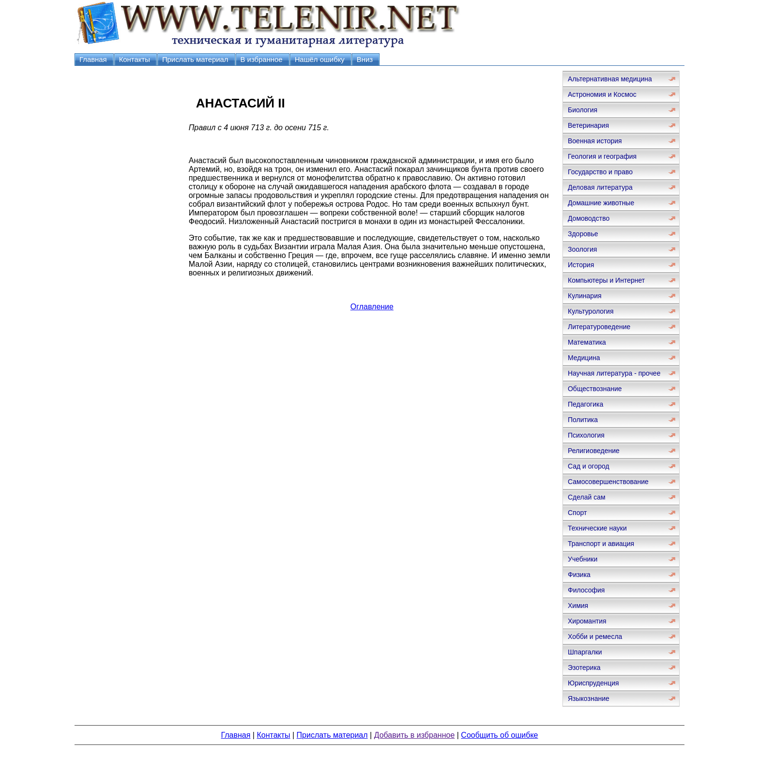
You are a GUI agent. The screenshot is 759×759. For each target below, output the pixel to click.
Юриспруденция (593, 683)
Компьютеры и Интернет (606, 280)
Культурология (591, 311)
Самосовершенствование (608, 482)
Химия (578, 605)
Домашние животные (601, 203)
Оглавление (372, 307)
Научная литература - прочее (614, 373)
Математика (587, 342)
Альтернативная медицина (610, 79)
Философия (586, 590)
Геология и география (602, 156)
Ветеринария (588, 125)
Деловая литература (600, 187)
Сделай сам (587, 497)
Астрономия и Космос (602, 94)
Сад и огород (588, 466)
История (581, 265)
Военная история (595, 141)
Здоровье (583, 234)
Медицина (584, 358)
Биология (582, 110)
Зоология (582, 249)
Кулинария (585, 296)
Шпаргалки (585, 652)
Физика (579, 574)
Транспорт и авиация (601, 543)
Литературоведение (599, 327)
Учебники (582, 559)
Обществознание (595, 389)
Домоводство (588, 218)
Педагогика (585, 404)
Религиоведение (594, 451)
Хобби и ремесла (595, 636)
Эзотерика (584, 667)
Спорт (577, 512)
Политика (583, 420)
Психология (586, 435)
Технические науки (597, 528)
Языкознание (588, 698)
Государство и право (600, 172)
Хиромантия (587, 621)
